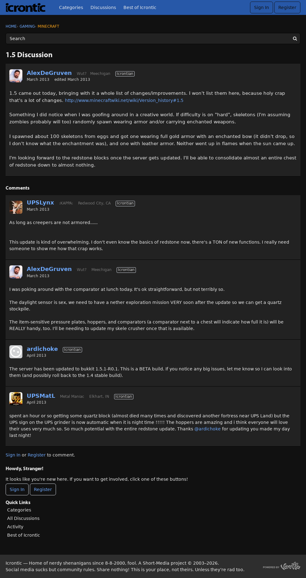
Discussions (103, 7)
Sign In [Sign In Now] (17, 489)
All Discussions (23, 518)
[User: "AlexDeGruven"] (15, 75)
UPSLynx (40, 202)
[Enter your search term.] (153, 38)
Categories (71, 7)
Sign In (261, 7)
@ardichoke (207, 428)
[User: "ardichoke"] (15, 351)
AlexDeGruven (49, 73)
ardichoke (42, 349)
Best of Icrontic (139, 7)
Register (287, 7)
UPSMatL (41, 395)
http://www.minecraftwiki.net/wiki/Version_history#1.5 (124, 100)
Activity (15, 526)
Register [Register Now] (43, 489)
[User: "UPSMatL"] (15, 398)
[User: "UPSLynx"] (15, 207)
